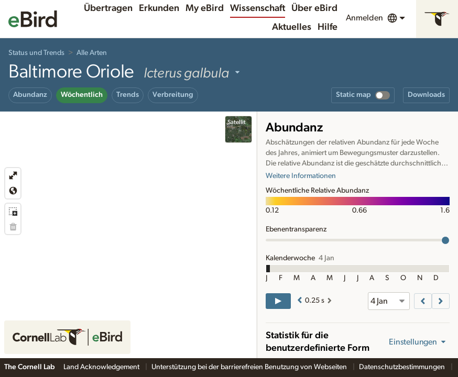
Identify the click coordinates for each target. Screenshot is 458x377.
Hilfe (327, 27)
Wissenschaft (257, 8)
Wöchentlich (82, 94)
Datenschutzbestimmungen (402, 367)
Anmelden (364, 18)
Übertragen (108, 8)
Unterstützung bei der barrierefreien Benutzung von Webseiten (249, 367)
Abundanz (30, 94)
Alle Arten (92, 53)
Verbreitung (172, 94)
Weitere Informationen (301, 176)
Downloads (426, 94)
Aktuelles (291, 27)
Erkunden (159, 8)
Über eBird (314, 8)
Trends (127, 94)
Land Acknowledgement (102, 367)
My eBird (205, 8)
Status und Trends (36, 53)
